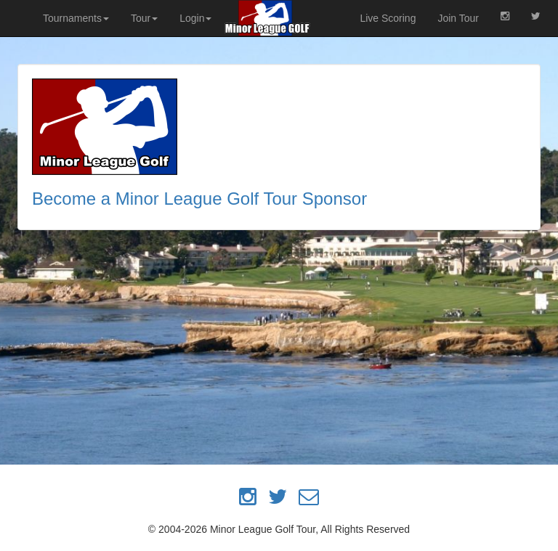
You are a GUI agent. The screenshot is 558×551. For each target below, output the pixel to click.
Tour (144, 18)
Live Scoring (388, 18)
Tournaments (76, 18)
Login (195, 18)
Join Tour (458, 18)
